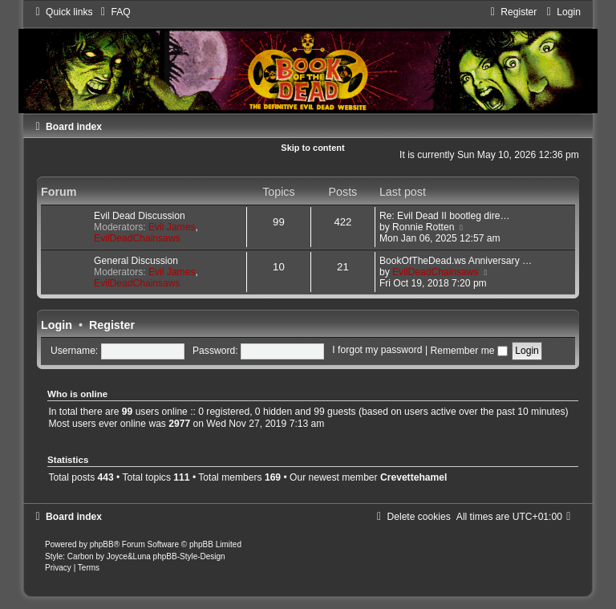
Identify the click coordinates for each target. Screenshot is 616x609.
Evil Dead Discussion (139, 215)
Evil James (171, 227)
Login (56, 325)
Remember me (468, 350)
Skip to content (312, 147)
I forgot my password (377, 350)
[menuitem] (114, 12)
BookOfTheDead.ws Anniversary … (455, 260)
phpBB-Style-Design (189, 556)
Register (112, 325)
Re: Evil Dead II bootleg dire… (444, 215)
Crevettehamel (413, 477)
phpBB (102, 544)
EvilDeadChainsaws (137, 238)
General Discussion (136, 260)
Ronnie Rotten (423, 227)
